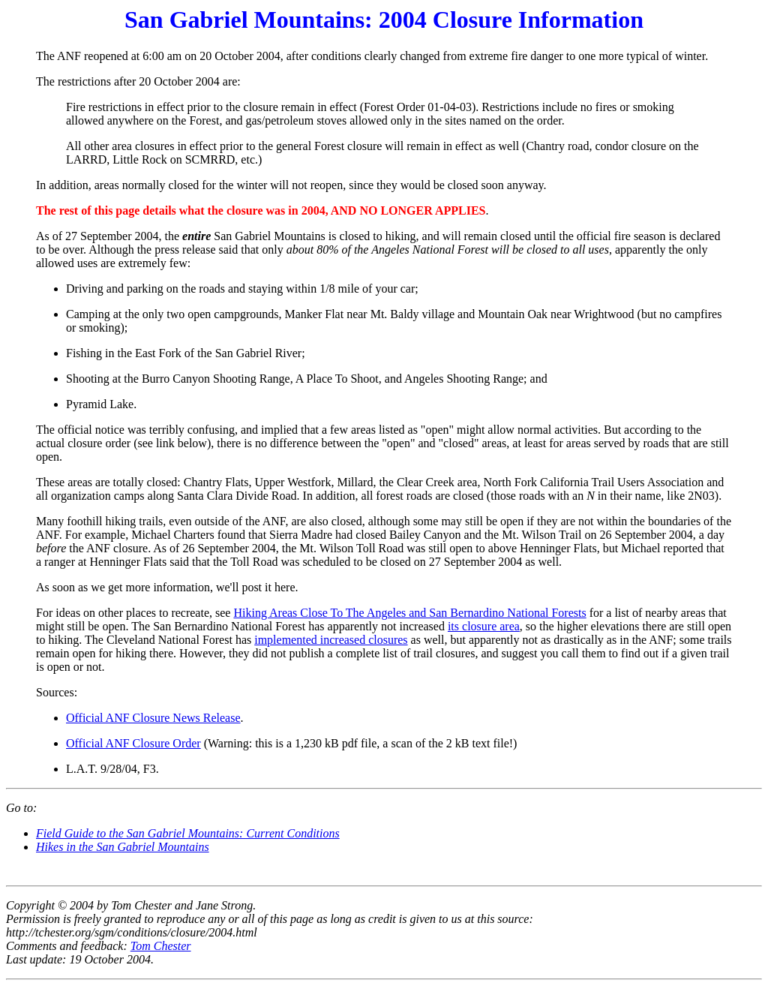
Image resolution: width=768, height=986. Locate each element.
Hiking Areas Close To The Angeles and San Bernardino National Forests (409, 612)
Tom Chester (160, 945)
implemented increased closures (330, 639)
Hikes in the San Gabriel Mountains (122, 846)
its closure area (484, 626)
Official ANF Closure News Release (153, 717)
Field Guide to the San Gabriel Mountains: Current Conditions (188, 833)
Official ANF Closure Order (133, 743)
